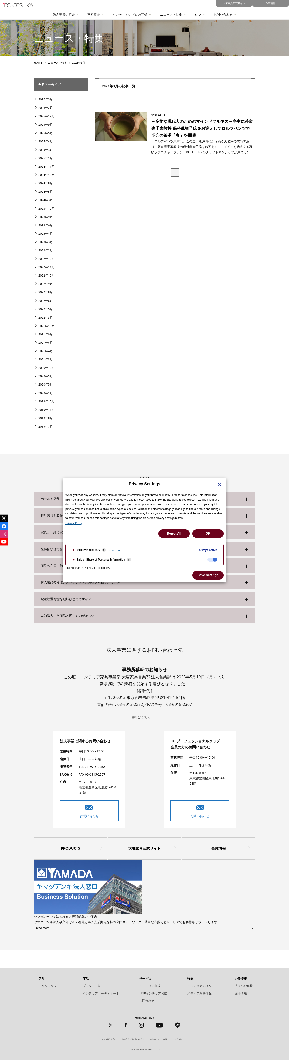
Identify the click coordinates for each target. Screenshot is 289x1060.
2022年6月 (45, 301)
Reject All (174, 533)
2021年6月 (45, 343)
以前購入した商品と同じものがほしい (67, 615)
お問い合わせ (223, 14)
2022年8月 (45, 292)
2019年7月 (45, 426)
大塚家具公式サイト (144, 848)
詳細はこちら (141, 717)
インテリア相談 (150, 986)
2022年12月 (46, 259)
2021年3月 (45, 359)
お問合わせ (147, 1000)
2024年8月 (45, 183)
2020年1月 (45, 393)
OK (208, 533)
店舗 (41, 979)
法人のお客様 (244, 986)
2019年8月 (45, 418)
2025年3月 (45, 150)
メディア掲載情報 (199, 993)
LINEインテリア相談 (153, 993)
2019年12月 (46, 401)
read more (42, 928)
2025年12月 (46, 116)
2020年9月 (45, 376)
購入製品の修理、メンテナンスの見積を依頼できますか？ (82, 582)
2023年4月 (45, 234)
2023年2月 (45, 250)
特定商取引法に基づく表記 (133, 1039)
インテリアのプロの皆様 (130, 14)
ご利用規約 (177, 1039)
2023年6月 (45, 225)
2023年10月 (46, 208)
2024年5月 (45, 191)
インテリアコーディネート (101, 993)
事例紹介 (93, 14)
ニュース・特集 (171, 14)
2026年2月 (45, 108)
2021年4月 (45, 351)
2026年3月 (45, 99)
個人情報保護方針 (108, 1039)
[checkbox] (212, 560)
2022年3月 (45, 317)
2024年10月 (46, 175)
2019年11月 (46, 410)
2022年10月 (46, 275)
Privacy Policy (73, 523)
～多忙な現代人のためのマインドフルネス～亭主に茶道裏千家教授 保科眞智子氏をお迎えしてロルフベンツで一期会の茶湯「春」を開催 (202, 128)
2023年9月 (45, 217)
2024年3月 (45, 200)
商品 (86, 979)
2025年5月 (45, 133)
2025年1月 (45, 158)
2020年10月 (46, 368)
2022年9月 (45, 284)
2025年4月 (45, 141)
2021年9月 (45, 334)
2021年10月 (46, 326)
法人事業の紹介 (64, 14)
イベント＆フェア (50, 986)
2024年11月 (46, 166)
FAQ (198, 14)
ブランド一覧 (92, 986)
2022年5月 (45, 309)
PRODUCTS (70, 848)
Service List (114, 550)
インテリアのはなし (201, 986)
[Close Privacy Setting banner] (219, 485)
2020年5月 (45, 384)
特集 (190, 979)
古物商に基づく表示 (158, 1039)
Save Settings (208, 575)
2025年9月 (45, 125)
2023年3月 (45, 242)
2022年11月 (46, 267)
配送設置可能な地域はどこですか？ (66, 599)
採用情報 (241, 993)
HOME (38, 62)
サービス (145, 979)
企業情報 (218, 848)
